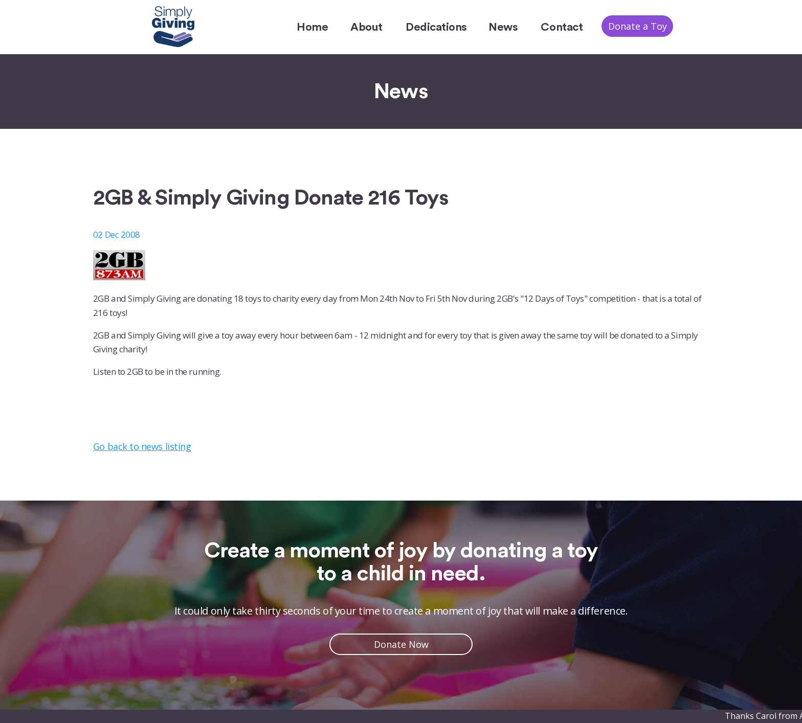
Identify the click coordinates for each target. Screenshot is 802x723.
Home (312, 27)
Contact (562, 27)
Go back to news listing (142, 446)
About (366, 27)
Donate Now (401, 644)
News (503, 27)
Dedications (436, 27)
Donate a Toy (637, 26)
